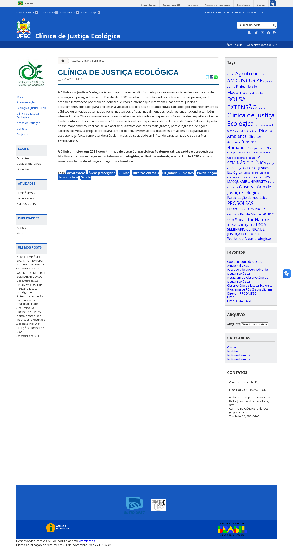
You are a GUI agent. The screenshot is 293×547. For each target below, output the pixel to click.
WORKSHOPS (25, 198)
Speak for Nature (252, 219)
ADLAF (230, 74)
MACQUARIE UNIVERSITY (247, 181)
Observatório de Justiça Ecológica (249, 189)
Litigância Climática (178, 173)
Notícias (232, 351)
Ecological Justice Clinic (31, 108)
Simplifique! (148, 5)
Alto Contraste (234, 12)
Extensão (242, 157)
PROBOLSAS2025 (240, 209)
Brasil (29, 3)
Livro (266, 177)
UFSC (252, 225)
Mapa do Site (255, 12)
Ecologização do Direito (240, 152)
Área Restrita (235, 45)
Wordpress (87, 541)
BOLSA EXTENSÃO (242, 103)
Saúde (86, 177)
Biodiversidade (257, 93)
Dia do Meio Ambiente (245, 131)
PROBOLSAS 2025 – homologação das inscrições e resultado (31, 315)
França (251, 157)
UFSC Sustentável (239, 301)
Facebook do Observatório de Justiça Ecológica (247, 271)
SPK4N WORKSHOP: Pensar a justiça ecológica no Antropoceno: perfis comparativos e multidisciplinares (30, 294)
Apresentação (26, 102)
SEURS (230, 220)
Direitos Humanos (242, 144)
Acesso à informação (217, 5)
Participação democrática (247, 197)
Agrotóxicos (76, 173)
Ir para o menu (49, 12)
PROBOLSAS (240, 203)
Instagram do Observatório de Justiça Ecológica (247, 279)
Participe (192, 5)
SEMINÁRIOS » (26, 193)
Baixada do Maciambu (242, 89)
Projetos (22, 134)
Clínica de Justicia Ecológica (28, 115)
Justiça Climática (248, 168)
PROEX (260, 209)
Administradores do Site (262, 45)
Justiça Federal (251, 172)
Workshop (235, 238)
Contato (22, 128)
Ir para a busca (69, 12)
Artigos (21, 228)
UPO (259, 224)
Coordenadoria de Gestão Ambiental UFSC (244, 264)
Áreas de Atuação (28, 123)
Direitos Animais (146, 173)
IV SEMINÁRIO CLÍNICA (246, 160)
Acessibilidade (212, 12)
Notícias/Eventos (238, 355)
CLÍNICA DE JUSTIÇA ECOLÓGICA (118, 72)
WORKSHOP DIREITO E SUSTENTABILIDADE (31, 274)
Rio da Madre (250, 214)
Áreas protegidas (102, 173)
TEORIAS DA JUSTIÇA (238, 225)
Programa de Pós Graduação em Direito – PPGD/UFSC (249, 291)
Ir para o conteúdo (27, 12)
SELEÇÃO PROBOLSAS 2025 (31, 330)
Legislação (243, 5)
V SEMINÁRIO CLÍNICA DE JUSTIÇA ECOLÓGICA (246, 229)
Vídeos (21, 233)
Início (20, 96)
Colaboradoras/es (29, 164)
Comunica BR (171, 5)
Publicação (233, 214)
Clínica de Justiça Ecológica (251, 119)
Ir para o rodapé (90, 12)
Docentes (23, 158)
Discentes (23, 169)
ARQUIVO (233, 324)
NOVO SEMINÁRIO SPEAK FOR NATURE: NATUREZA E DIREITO (30, 260)
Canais (261, 5)
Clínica (123, 173)
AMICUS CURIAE (27, 204)
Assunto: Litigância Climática (87, 60)
